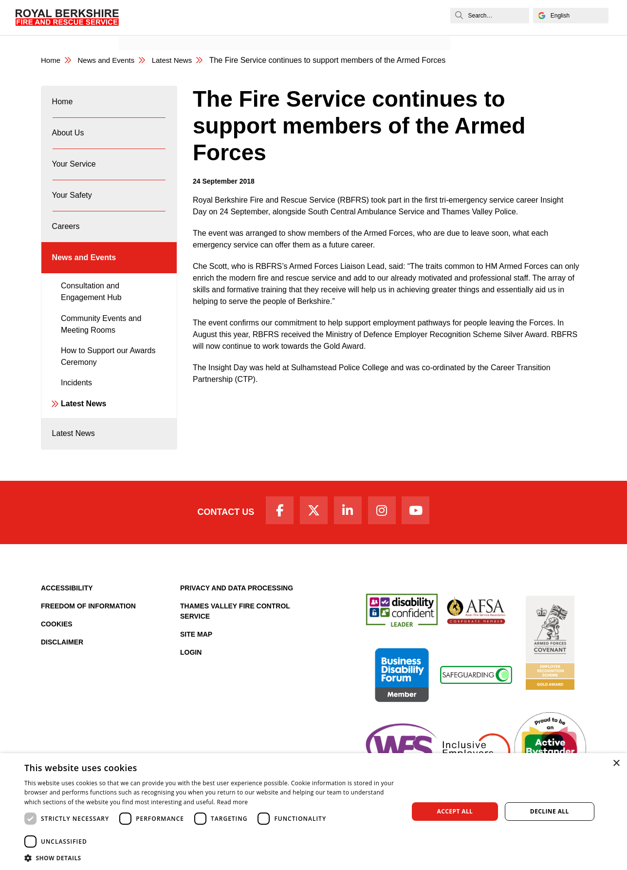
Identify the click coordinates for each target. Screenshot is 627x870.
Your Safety (72, 209)
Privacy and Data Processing (236, 619)
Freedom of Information (88, 637)
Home (63, 104)
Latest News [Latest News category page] (179, 61)
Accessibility (67, 619)
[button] (210, 858)
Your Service (74, 174)
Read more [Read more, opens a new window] (232, 802)
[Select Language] (567, 15)
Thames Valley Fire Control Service (235, 642)
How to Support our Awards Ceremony (108, 380)
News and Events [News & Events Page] (109, 61)
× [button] (616, 763)
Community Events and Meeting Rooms (101, 348)
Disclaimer (62, 673)
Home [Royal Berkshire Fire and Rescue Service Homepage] (51, 61)
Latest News (83, 427)
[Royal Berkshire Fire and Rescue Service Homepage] (69, 17)
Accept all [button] (455, 811)
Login (191, 683)
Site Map (196, 665)
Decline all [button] (549, 811)
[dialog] (313, 811)
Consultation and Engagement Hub (91, 315)
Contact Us (217, 542)
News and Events (156, 27)
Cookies (57, 655)
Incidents (76, 406)
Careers (66, 244)
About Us (69, 139)
